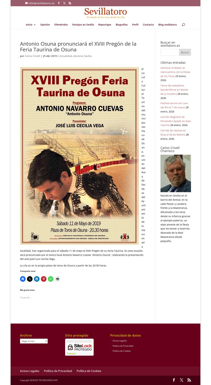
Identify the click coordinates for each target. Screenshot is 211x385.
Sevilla (88, 56)
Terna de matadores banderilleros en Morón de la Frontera (174, 89)
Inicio (29, 24)
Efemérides (61, 24)
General (78, 56)
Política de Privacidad (123, 345)
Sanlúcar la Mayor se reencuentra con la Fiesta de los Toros (175, 72)
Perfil (135, 24)
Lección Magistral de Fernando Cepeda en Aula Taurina (176, 121)
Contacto (148, 24)
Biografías (122, 24)
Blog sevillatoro (167, 24)
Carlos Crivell (32, 56)
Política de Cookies (122, 350)
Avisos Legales (120, 340)
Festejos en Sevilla (83, 24)
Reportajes (104, 24)
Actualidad (66, 56)
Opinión (45, 24)
